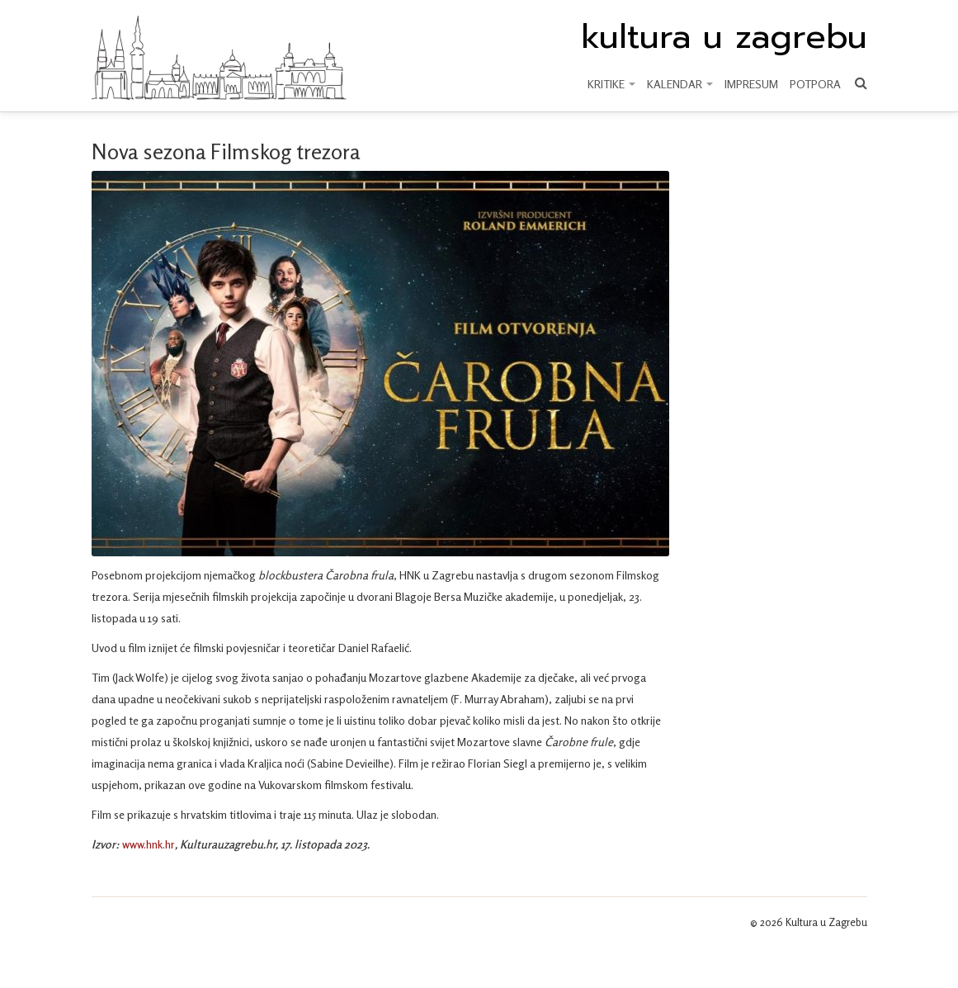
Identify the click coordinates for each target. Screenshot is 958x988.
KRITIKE (611, 84)
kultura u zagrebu (724, 37)
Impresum (751, 84)
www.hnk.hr (148, 844)
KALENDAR (680, 84)
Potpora (815, 84)
